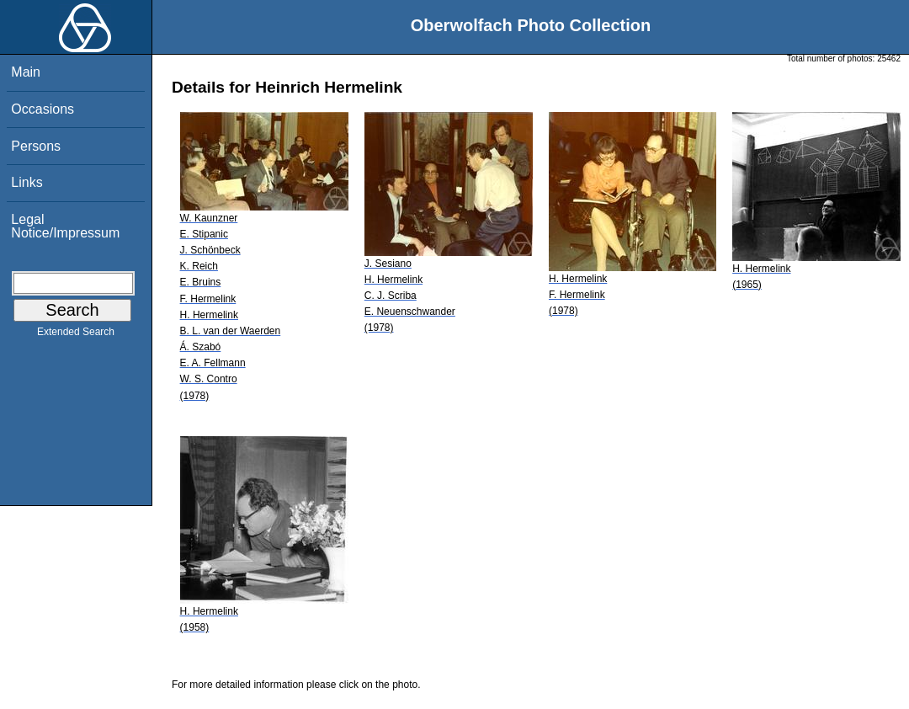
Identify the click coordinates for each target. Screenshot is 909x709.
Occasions (42, 109)
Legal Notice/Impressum (65, 226)
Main (25, 72)
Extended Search (75, 335)
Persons (36, 146)
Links (26, 182)
